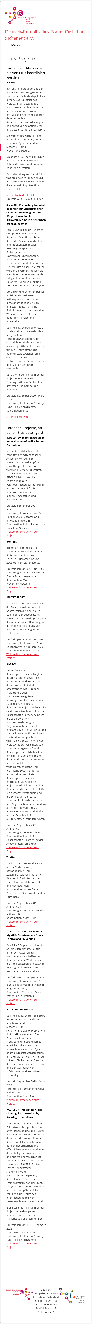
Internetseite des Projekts (21, 195)
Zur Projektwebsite (17, 416)
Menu (13, 45)
